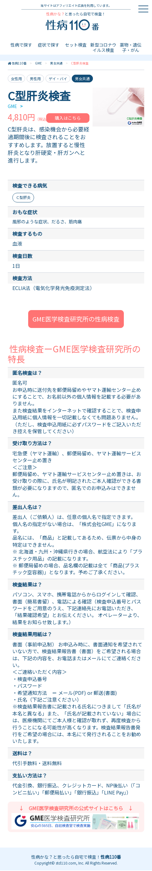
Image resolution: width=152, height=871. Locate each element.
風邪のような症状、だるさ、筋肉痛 (52, 222)
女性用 (16, 78)
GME (38, 63)
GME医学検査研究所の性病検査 (76, 319)
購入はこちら (68, 118)
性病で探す (21, 45)
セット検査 (76, 45)
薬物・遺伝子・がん (130, 47)
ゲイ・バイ (58, 78)
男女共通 (56, 63)
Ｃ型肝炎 (23, 197)
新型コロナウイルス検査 (103, 47)
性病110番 (19, 63)
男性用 (35, 78)
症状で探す (48, 45)
